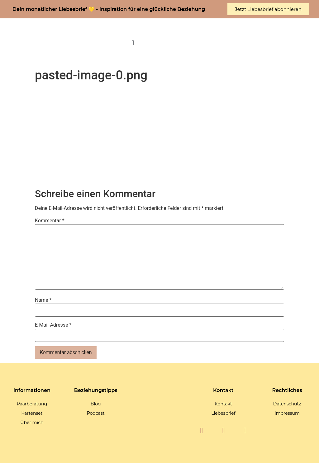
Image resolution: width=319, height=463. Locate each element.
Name (43, 300)
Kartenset (31, 413)
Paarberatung (32, 404)
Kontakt (223, 404)
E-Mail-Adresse (53, 325)
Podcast (96, 413)
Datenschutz (287, 404)
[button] (133, 43)
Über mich (31, 422)
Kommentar (49, 220)
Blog (96, 404)
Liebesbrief (223, 413)
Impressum (286, 413)
